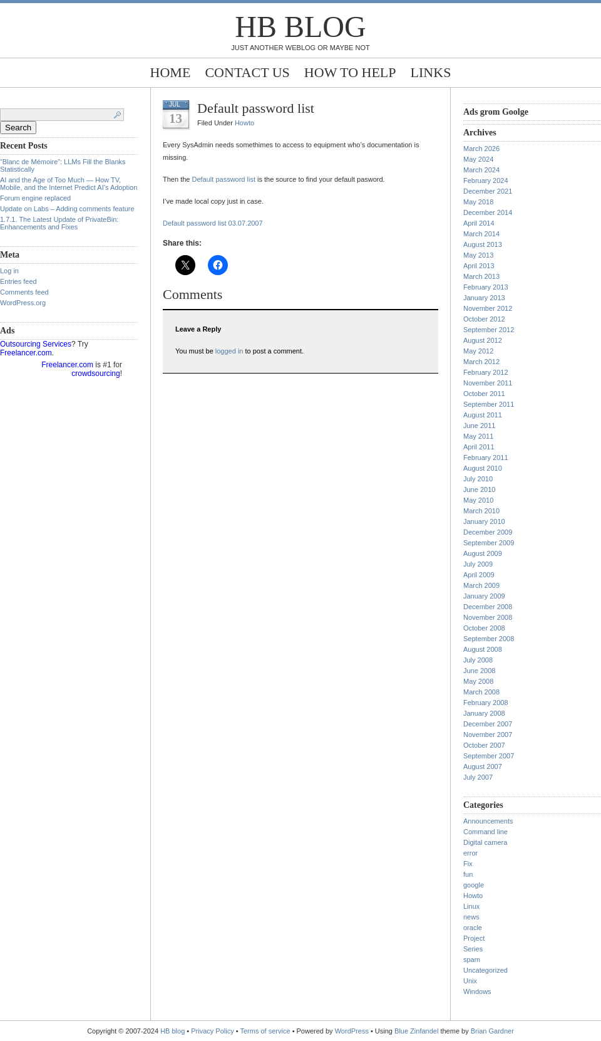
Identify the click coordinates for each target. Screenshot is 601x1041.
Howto (244, 123)
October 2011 (484, 393)
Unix (470, 981)
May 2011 (478, 436)
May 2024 (478, 159)
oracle (472, 927)
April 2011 (479, 447)
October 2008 (484, 628)
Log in (9, 271)
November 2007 (487, 734)
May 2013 (478, 255)
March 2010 (481, 511)
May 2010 (478, 500)
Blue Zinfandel (417, 1031)
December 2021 (487, 191)
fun (468, 874)
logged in (229, 351)
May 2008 (478, 681)
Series (473, 949)
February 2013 (485, 287)
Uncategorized (485, 970)
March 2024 (481, 170)
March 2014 (481, 234)
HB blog (300, 26)
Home (170, 72)
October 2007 (484, 745)
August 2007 (482, 766)
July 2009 (478, 564)
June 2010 (479, 489)
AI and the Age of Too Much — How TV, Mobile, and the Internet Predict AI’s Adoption (68, 183)
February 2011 (485, 457)
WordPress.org (23, 302)
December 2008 (487, 606)
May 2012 (478, 351)
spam (471, 959)
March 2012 (481, 361)
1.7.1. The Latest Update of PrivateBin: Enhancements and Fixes (59, 223)
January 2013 (484, 297)
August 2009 (482, 553)
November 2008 (487, 617)
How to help (350, 72)
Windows (477, 991)
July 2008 (478, 660)
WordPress (352, 1031)
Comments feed (24, 292)
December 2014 (487, 212)
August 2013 (482, 244)
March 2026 (481, 148)
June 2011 (479, 425)
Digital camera (485, 842)
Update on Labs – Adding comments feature (67, 208)
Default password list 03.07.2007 (213, 223)
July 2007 (478, 777)
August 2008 (482, 649)
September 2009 (488, 543)
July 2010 (478, 479)
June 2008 (479, 670)
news (471, 917)
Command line (485, 831)
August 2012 (482, 340)
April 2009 (479, 574)
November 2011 (487, 383)
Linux (471, 906)
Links (431, 72)
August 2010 (482, 468)
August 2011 (482, 415)
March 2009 (481, 585)
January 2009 (484, 596)
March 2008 (481, 692)
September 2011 (488, 404)
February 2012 (485, 372)
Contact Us (247, 72)
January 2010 (484, 521)
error (470, 853)
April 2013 (479, 265)
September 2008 (488, 638)
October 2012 (484, 319)
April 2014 (479, 223)
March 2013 (481, 276)
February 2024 (485, 180)
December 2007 (487, 724)
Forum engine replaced (35, 198)
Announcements (488, 821)
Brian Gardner (492, 1031)
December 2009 (487, 532)
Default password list (255, 108)
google (473, 885)
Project (474, 938)
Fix (468, 863)
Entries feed (18, 281)
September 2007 (488, 756)
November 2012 (487, 308)
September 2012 (488, 329)
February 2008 (485, 702)
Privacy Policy (213, 1031)
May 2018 (478, 202)
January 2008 (484, 713)
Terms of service (265, 1031)
